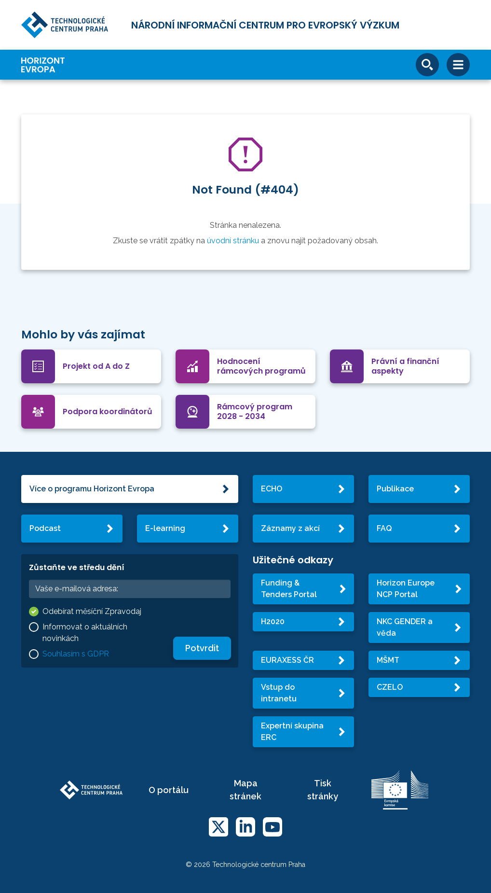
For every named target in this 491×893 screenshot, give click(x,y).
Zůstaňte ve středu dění (76, 567)
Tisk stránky (322, 789)
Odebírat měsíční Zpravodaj (91, 611)
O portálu (169, 790)
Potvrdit (202, 648)
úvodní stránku (233, 240)
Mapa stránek (245, 789)
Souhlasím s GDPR (75, 653)
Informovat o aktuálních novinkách (84, 632)
